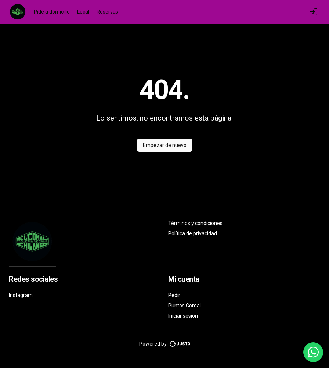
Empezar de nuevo (165, 145)
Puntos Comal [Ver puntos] (184, 305)
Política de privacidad (192, 233)
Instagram (21, 295)
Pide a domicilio (52, 12)
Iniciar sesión (183, 316)
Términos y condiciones (195, 223)
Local (83, 12)
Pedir (174, 295)
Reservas (107, 12)
